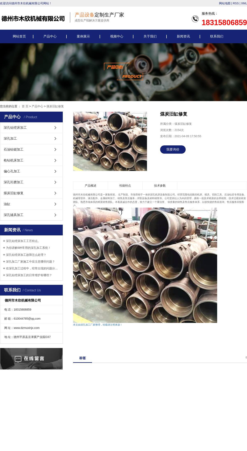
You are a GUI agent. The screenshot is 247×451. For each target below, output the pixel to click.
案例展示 (83, 36)
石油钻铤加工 (13, 149)
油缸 (7, 204)
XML (244, 3)
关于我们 (150, 36)
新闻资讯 (183, 36)
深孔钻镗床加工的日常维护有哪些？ (29, 275)
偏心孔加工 (12, 171)
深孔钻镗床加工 (15, 127)
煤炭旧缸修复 (55, 106)
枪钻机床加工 (13, 160)
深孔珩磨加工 (13, 182)
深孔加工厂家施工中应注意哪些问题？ (30, 261)
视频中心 (116, 36)
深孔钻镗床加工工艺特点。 (23, 241)
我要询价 (172, 149)
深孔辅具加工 (13, 215)
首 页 (25, 106)
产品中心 (50, 36)
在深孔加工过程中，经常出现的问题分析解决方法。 (33, 268)
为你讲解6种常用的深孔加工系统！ (28, 247)
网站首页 (19, 36)
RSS (236, 3)
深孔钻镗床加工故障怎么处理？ (26, 254)
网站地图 (225, 3)
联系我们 (216, 36)
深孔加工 (10, 138)
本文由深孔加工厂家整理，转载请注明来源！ (97, 324)
